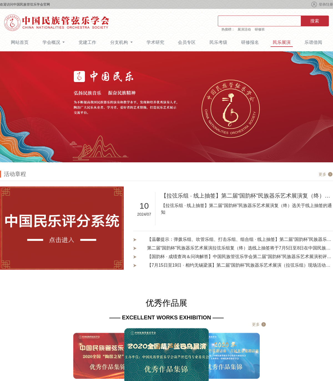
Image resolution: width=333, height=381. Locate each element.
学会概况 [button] (51, 42)
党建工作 (87, 42)
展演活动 (244, 29)
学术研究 (155, 42)
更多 (322, 174)
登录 (322, 4)
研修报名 (250, 42)
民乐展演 (282, 42)
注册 (329, 4)
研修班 (260, 29)
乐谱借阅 (313, 42)
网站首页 (20, 42)
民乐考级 (218, 42)
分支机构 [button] (119, 42)
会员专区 (187, 42)
